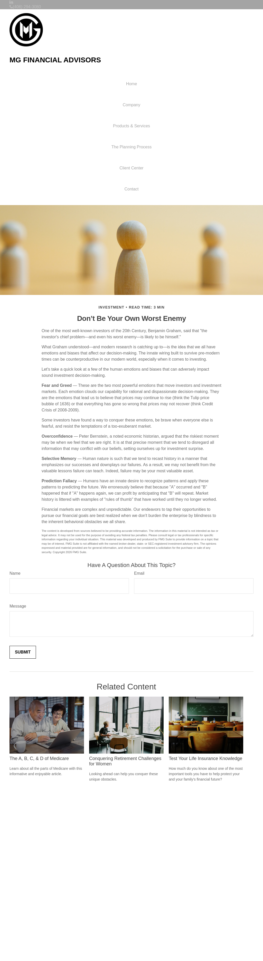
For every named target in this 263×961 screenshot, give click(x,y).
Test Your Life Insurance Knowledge (205, 758)
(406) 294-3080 (25, 7)
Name (15, 573)
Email (139, 573)
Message (18, 606)
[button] (131, 105)
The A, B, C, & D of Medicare (39, 758)
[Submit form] (23, 652)
